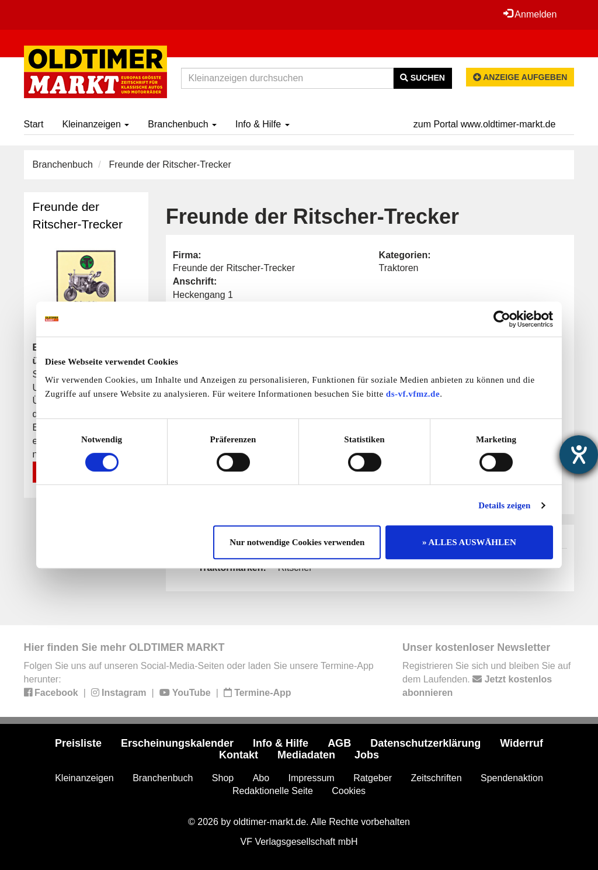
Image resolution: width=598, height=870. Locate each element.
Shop (223, 778)
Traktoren (399, 268)
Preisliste (78, 743)
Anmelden (530, 14)
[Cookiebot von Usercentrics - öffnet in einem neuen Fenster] (502, 319)
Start (34, 124)
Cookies (349, 791)
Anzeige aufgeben (520, 77)
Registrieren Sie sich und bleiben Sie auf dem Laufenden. (486, 679)
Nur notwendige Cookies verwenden (297, 542)
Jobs (366, 755)
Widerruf (521, 743)
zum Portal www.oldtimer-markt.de (484, 124)
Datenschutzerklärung (425, 743)
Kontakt (238, 755)
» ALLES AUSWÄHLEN (469, 542)
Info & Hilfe (262, 124)
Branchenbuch (182, 124)
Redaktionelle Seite (272, 791)
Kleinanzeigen (95, 124)
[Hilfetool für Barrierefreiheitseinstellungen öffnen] (578, 454)
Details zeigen (504, 505)
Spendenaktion (512, 778)
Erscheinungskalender (177, 743)
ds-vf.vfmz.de (413, 393)
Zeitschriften (436, 778)
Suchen (422, 77)
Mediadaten (306, 755)
